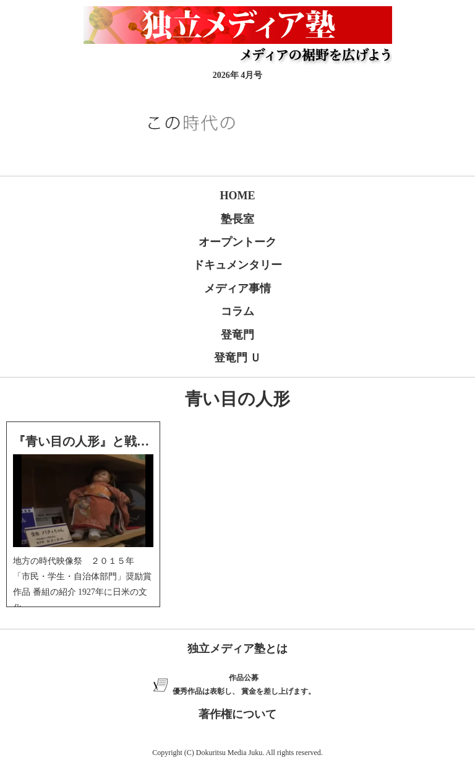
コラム (237, 311)
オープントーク (237, 242)
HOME (237, 195)
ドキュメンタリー (237, 265)
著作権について (237, 714)
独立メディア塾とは (237, 648)
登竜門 (237, 335)
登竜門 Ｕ (238, 358)
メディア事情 (237, 288)
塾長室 (237, 219)
